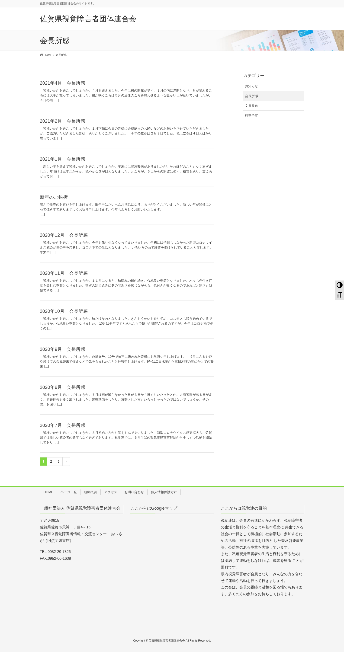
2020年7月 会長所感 (62, 425)
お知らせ (251, 86)
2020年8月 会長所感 (62, 387)
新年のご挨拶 (54, 197)
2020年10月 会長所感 (64, 311)
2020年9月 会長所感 (62, 349)
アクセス (110, 492)
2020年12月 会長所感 (64, 235)
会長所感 (251, 96)
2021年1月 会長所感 (62, 159)
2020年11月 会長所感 (64, 273)
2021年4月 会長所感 (62, 83)
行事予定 (251, 115)
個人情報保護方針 (164, 492)
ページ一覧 (69, 492)
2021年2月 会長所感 (62, 121)
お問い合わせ (134, 492)
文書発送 (251, 106)
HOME (48, 492)
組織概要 (90, 492)
